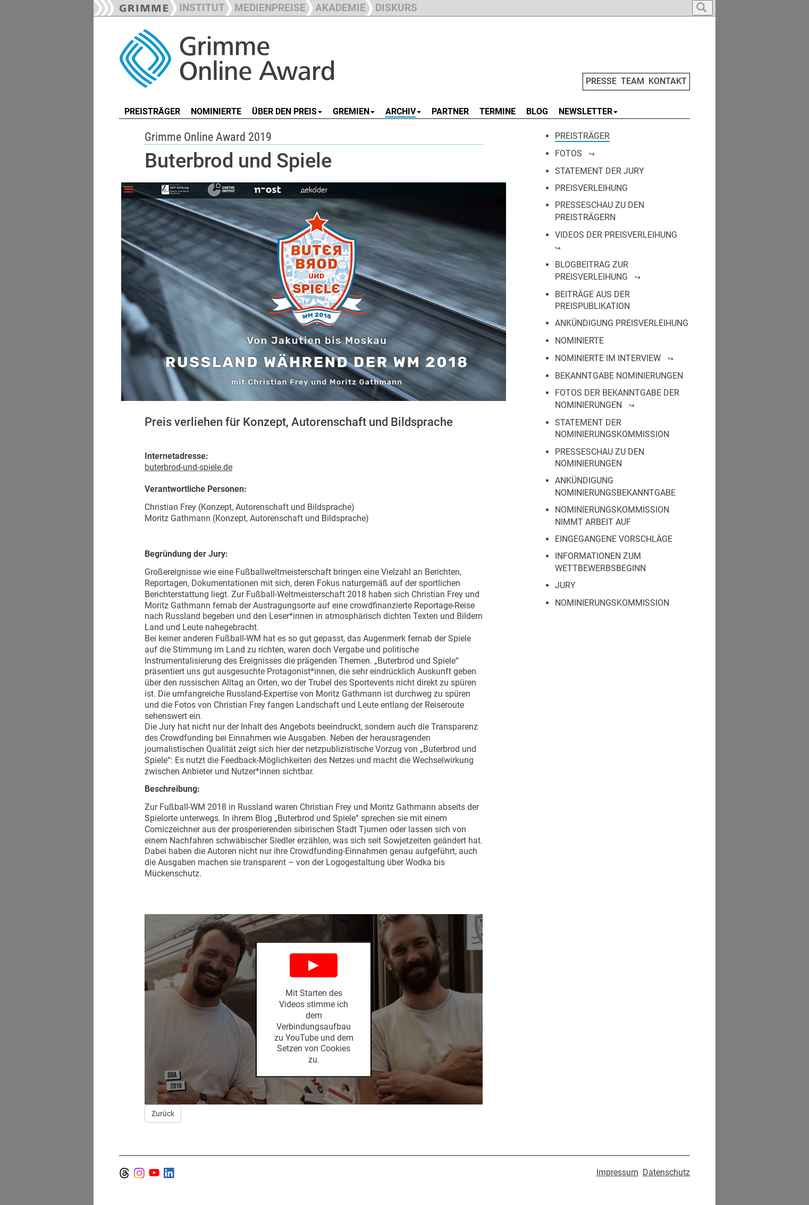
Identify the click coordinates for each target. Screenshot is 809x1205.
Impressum (617, 1172)
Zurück (162, 1113)
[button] (265, 6)
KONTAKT (667, 81)
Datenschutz (666, 1172)
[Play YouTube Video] (314, 1009)
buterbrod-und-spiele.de (188, 467)
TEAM (632, 81)
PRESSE (601, 81)
